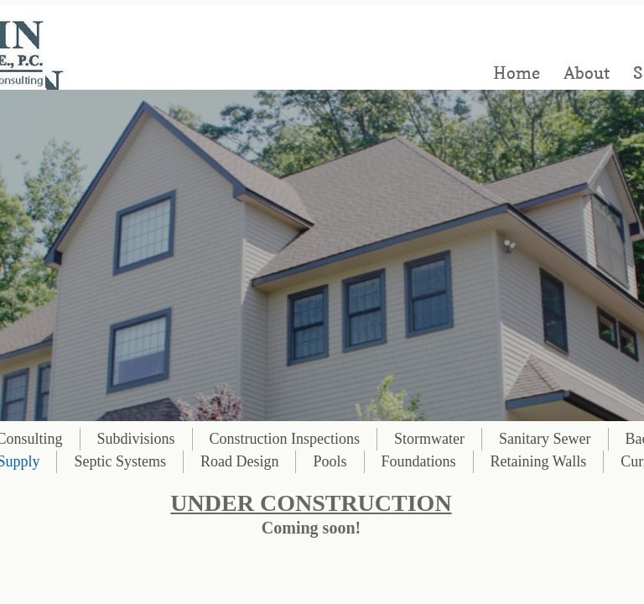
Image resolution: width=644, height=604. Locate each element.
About (587, 73)
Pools (329, 461)
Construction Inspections (285, 438)
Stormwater (429, 438)
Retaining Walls (539, 461)
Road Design (239, 461)
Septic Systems (120, 461)
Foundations (419, 461)
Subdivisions (136, 438)
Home (516, 73)
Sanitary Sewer (544, 438)
